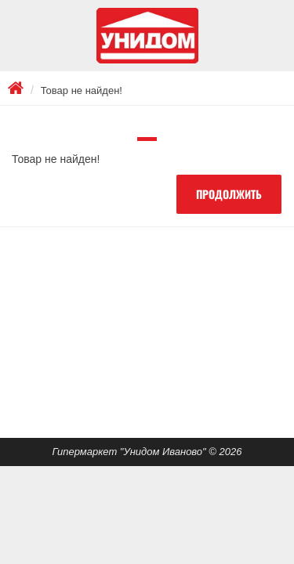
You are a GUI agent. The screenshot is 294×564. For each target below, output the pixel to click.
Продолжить (229, 194)
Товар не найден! (81, 90)
